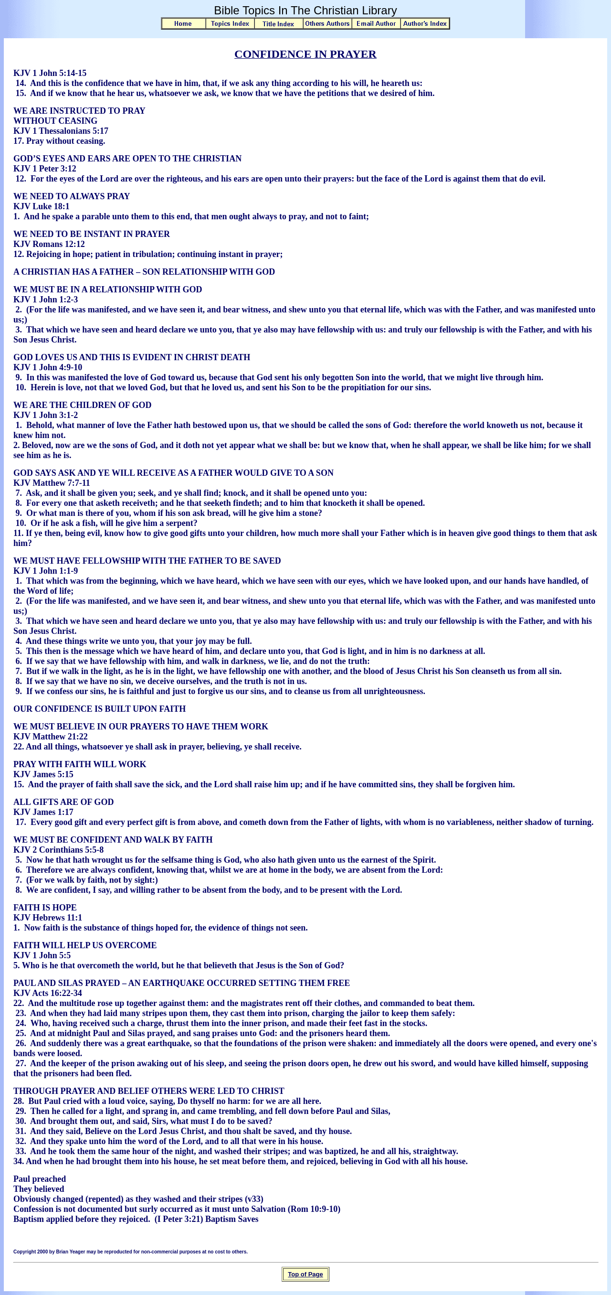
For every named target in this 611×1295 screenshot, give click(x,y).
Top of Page (305, 1274)
